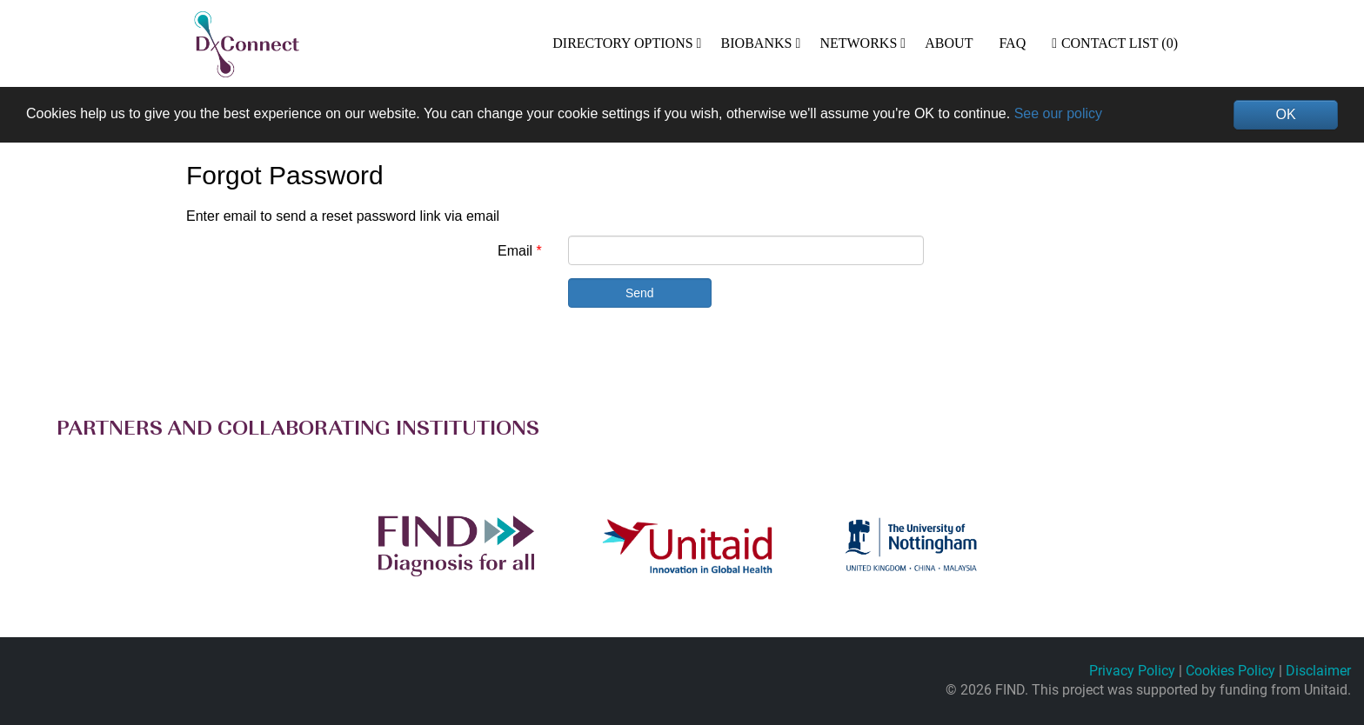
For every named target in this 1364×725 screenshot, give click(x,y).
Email (515, 250)
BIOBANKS (756, 43)
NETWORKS (858, 43)
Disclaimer (1318, 670)
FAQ (1012, 43)
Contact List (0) (1115, 43)
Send (639, 293)
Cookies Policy (1230, 670)
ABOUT (949, 43)
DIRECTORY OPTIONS (622, 43)
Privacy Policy (1132, 670)
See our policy (1058, 113)
